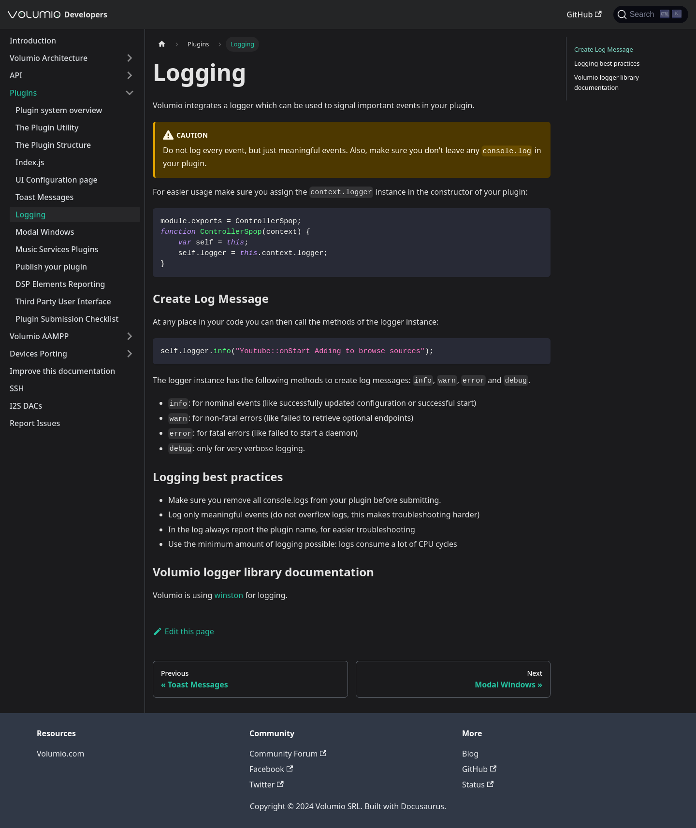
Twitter (266, 784)
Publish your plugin (51, 266)
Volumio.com (60, 753)
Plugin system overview (58, 110)
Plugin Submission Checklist (66, 319)
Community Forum (287, 753)
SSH (17, 388)
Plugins (23, 92)
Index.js (29, 162)
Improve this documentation (62, 371)
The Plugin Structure (53, 145)
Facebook (271, 769)
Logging (30, 214)
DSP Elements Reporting (60, 284)
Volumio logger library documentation (606, 82)
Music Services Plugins (56, 249)
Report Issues (35, 423)
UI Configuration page (56, 179)
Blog (470, 753)
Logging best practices (606, 63)
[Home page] (162, 44)
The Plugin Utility (46, 127)
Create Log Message (603, 49)
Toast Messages (44, 197)
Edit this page (183, 631)
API (16, 75)
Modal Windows (44, 232)
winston (228, 595)
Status (477, 784)
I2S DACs (26, 405)
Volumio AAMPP (39, 336)
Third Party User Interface (63, 301)
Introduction (33, 40)
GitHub (583, 14)
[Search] (650, 14)
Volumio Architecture (48, 58)
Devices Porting (38, 353)
